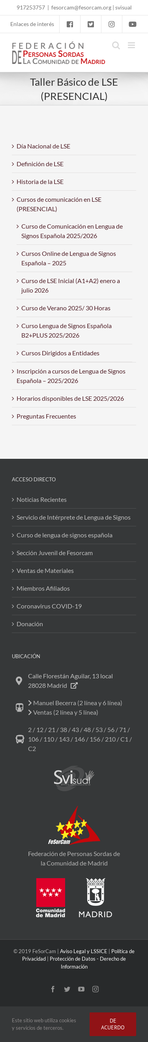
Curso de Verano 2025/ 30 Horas (66, 308)
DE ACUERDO (113, 1024)
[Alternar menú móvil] (132, 45)
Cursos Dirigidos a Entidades (60, 353)
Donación (30, 623)
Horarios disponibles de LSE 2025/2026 (70, 398)
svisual (123, 7)
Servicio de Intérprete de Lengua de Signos (74, 517)
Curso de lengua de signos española (64, 535)
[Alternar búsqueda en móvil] (116, 45)
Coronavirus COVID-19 (49, 606)
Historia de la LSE (40, 181)
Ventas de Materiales (45, 570)
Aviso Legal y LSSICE (83, 951)
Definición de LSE (40, 163)
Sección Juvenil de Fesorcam (55, 552)
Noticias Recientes (42, 499)
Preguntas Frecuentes (46, 416)
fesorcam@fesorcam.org (81, 7)
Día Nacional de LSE (43, 146)
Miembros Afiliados (43, 588)
